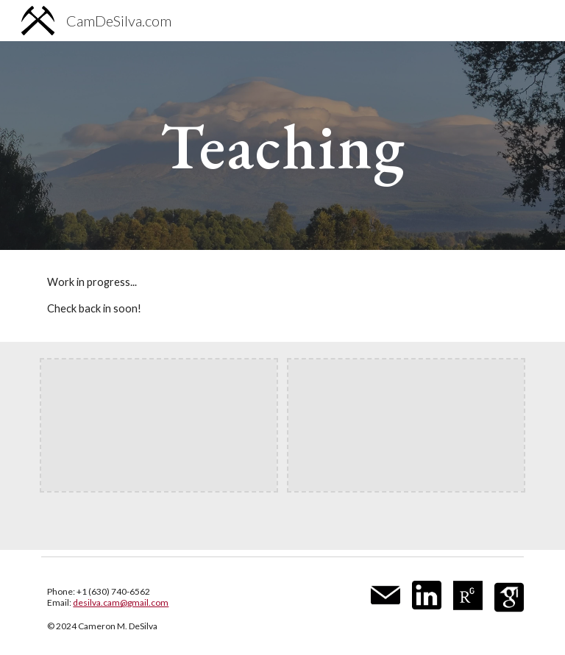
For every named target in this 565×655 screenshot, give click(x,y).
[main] (282, 145)
